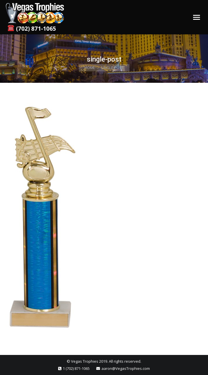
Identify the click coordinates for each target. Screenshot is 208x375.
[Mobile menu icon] (196, 17)
